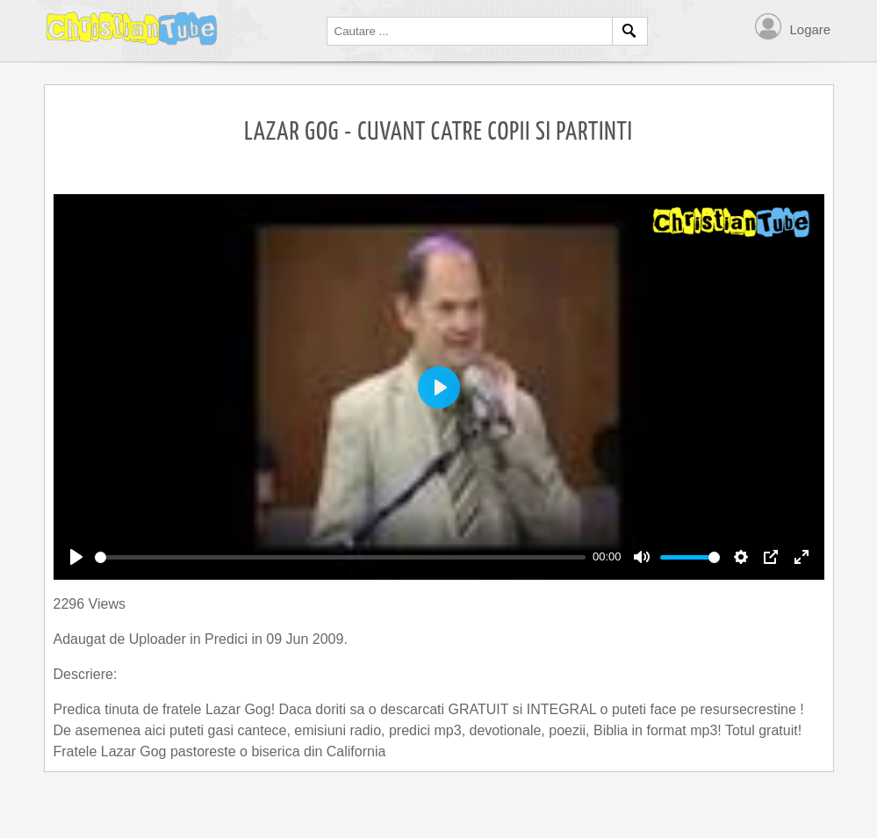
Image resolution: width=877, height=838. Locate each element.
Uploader (159, 639)
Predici (228, 639)
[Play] (76, 557)
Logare (810, 29)
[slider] (340, 557)
